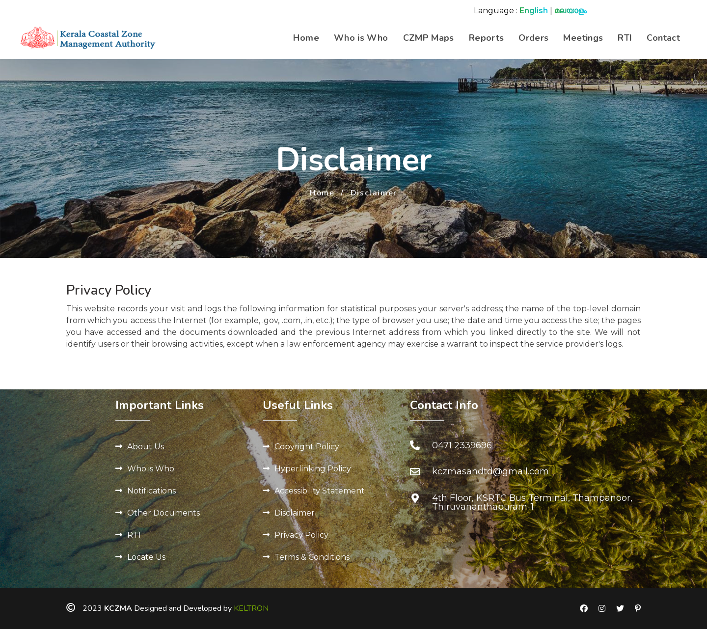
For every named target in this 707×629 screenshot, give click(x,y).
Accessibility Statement (319, 490)
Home (306, 38)
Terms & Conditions (312, 557)
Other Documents (163, 513)
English (533, 10)
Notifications (151, 490)
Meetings (583, 38)
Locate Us (146, 557)
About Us (145, 446)
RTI (625, 38)
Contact (663, 38)
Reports (486, 38)
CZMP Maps (428, 38)
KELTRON (251, 608)
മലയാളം (570, 10)
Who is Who (361, 38)
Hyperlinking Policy (312, 468)
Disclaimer (294, 513)
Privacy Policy (301, 535)
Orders (533, 38)
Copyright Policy (306, 446)
